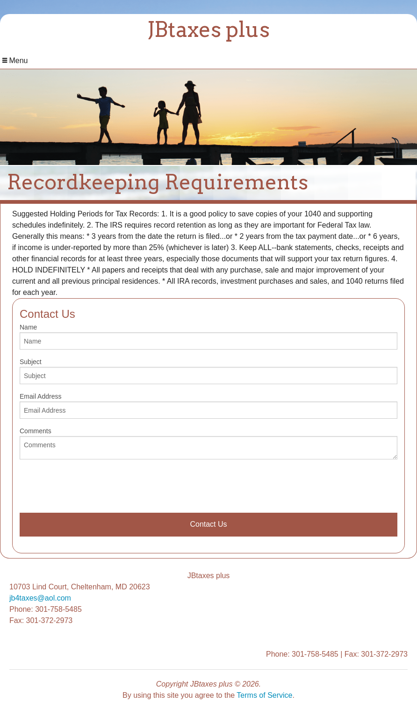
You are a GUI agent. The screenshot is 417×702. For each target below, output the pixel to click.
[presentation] (91, 485)
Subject (208, 371)
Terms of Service (264, 695)
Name (208, 336)
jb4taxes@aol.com (40, 598)
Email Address (208, 406)
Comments (208, 443)
